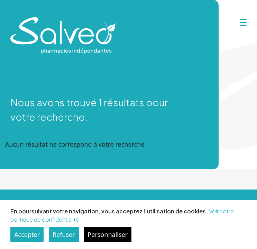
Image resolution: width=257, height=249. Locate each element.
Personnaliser (108, 234)
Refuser (64, 234)
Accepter (27, 234)
